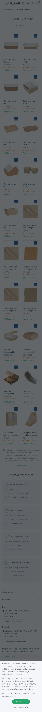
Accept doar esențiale (21, 707)
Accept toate (21, 701)
